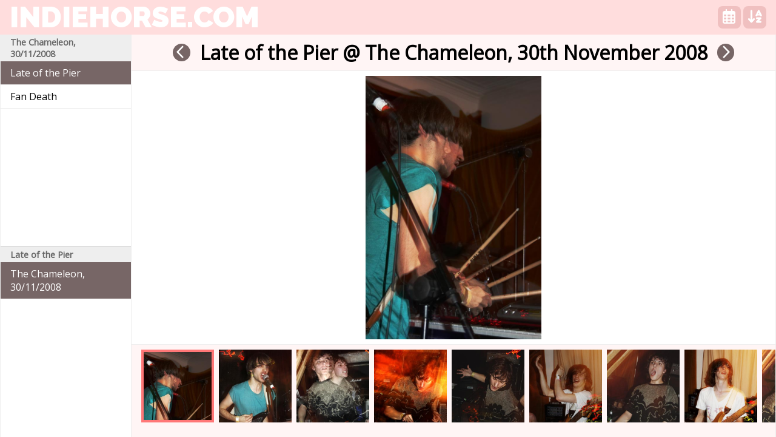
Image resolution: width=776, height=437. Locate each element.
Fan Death (33, 96)
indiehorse (134, 17)
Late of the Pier (45, 73)
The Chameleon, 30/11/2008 (47, 280)
